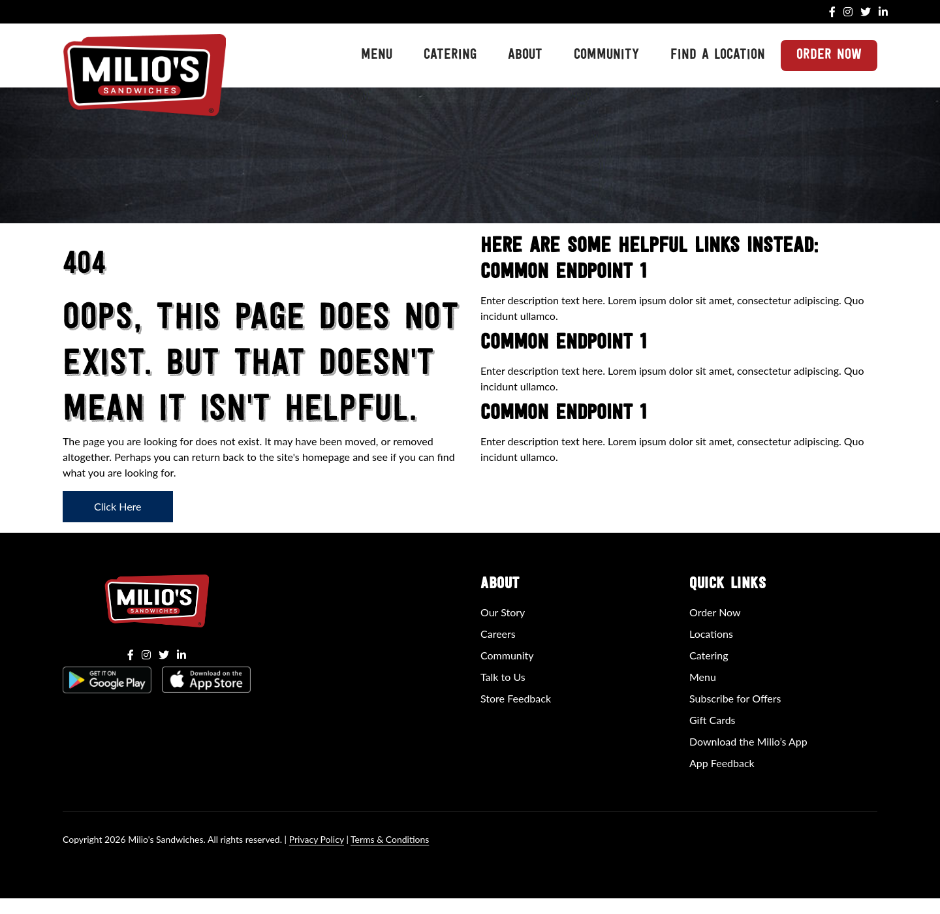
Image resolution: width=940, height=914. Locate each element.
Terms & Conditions (390, 839)
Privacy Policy (316, 839)
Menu (376, 55)
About (525, 55)
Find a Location (717, 55)
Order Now (829, 55)
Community (606, 55)
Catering (450, 55)
